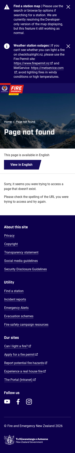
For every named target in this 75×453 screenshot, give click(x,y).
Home (8, 122)
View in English (21, 164)
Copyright (11, 244)
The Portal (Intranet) (20, 380)
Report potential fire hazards (25, 363)
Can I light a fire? (17, 346)
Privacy (9, 235)
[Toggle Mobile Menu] (69, 88)
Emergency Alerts (16, 308)
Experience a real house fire (25, 371)
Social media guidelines (21, 261)
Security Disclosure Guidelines (25, 269)
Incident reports (15, 299)
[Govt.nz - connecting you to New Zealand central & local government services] (37, 440)
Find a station (14, 291)
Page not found (25, 122)
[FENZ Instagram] (29, 402)
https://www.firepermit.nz (32, 63)
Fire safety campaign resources (26, 324)
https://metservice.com (47, 68)
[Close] (68, 19)
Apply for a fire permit (21, 354)
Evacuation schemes (18, 316)
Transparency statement (21, 252)
